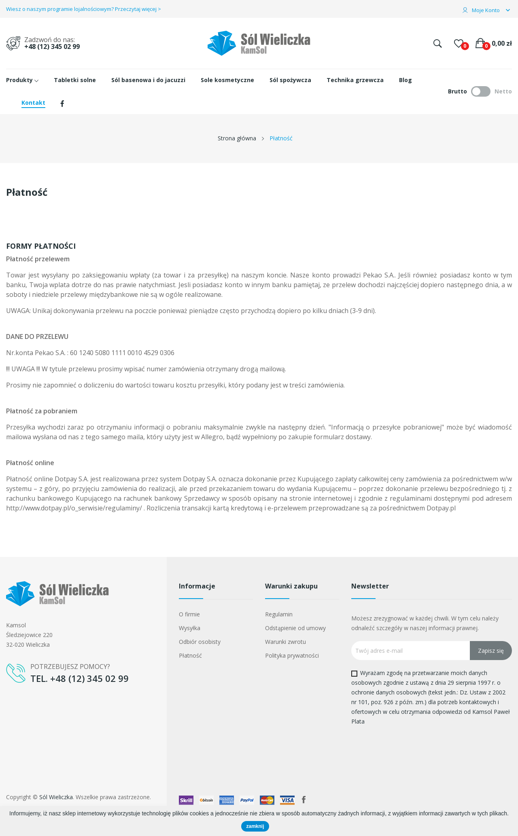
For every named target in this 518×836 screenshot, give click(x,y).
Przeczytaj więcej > (138, 9)
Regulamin (279, 614)
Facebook (304, 799)
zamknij (255, 826)
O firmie (189, 614)
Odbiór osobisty (200, 642)
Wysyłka (189, 628)
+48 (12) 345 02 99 (52, 46)
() (458, 43)
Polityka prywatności (292, 655)
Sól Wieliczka (56, 797)
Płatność (190, 655)
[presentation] (418, 745)
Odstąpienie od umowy (295, 628)
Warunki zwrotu (285, 642)
